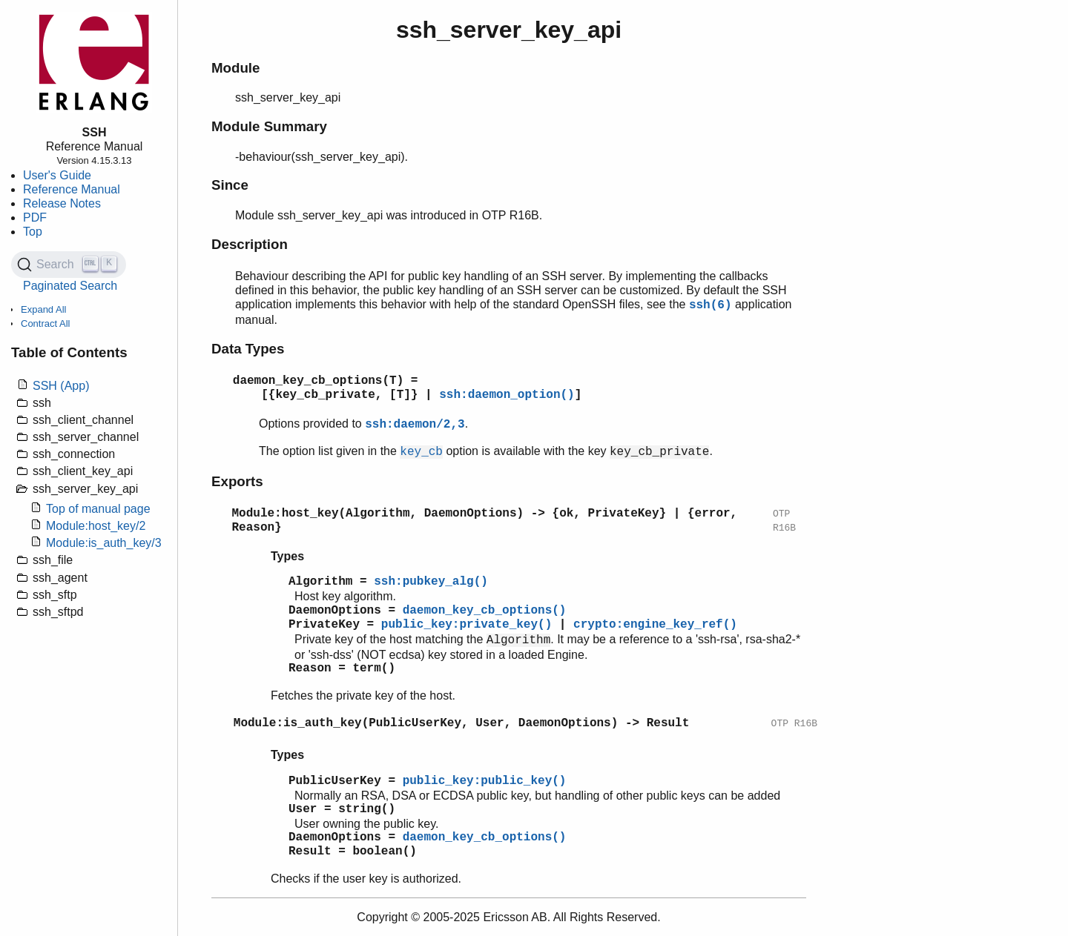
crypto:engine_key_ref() (655, 624)
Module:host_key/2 (95, 526)
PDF (35, 217)
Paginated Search (70, 285)
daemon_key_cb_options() (485, 610)
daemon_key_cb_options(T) (318, 381)
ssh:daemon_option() (506, 395)
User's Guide (57, 175)
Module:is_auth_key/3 (104, 543)
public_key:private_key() (466, 624)
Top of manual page (98, 508)
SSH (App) (61, 385)
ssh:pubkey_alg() (431, 581)
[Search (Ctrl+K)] (68, 264)
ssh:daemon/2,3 (414, 424)
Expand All (43, 309)
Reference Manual (71, 189)
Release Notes (62, 203)
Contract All (45, 323)
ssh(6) (710, 305)
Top (32, 231)
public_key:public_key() (485, 781)
